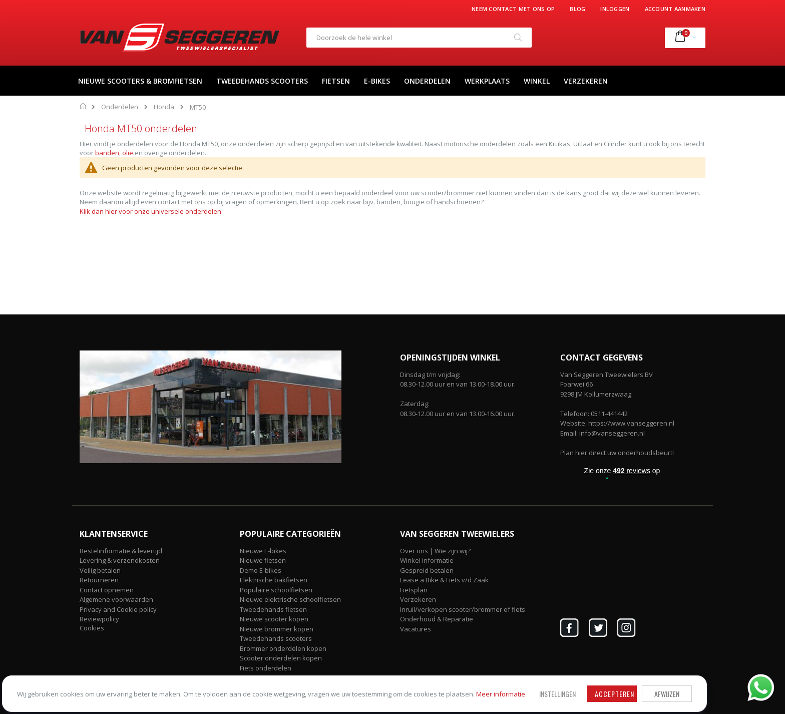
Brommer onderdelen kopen (283, 648)
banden (107, 152)
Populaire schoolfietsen (276, 589)
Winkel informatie (427, 560)
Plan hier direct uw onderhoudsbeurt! (617, 452)
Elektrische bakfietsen (273, 579)
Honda (164, 107)
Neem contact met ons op (513, 9)
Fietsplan (414, 589)
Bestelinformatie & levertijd (121, 550)
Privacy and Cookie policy (118, 609)
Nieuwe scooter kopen (274, 618)
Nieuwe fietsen (263, 560)
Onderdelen (119, 107)
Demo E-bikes (260, 570)
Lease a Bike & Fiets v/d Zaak (444, 579)
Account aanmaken (675, 9)
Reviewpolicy (99, 618)
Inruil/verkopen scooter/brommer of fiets (462, 609)
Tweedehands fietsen (273, 609)
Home (83, 106)
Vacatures (415, 628)
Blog (577, 9)
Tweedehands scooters (276, 638)
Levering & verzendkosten (120, 560)
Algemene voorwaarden (116, 599)
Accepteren (310, 680)
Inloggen (614, 9)
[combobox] (419, 38)
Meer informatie (132, 689)
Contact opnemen (107, 589)
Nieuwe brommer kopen (276, 628)
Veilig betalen (100, 570)
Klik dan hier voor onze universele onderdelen (150, 211)
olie (127, 152)
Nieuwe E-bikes (263, 550)
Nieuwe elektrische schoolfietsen (290, 599)
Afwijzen (362, 680)
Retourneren (99, 579)
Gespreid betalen (427, 570)
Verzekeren (418, 599)
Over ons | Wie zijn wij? (435, 550)
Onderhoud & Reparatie (436, 618)
